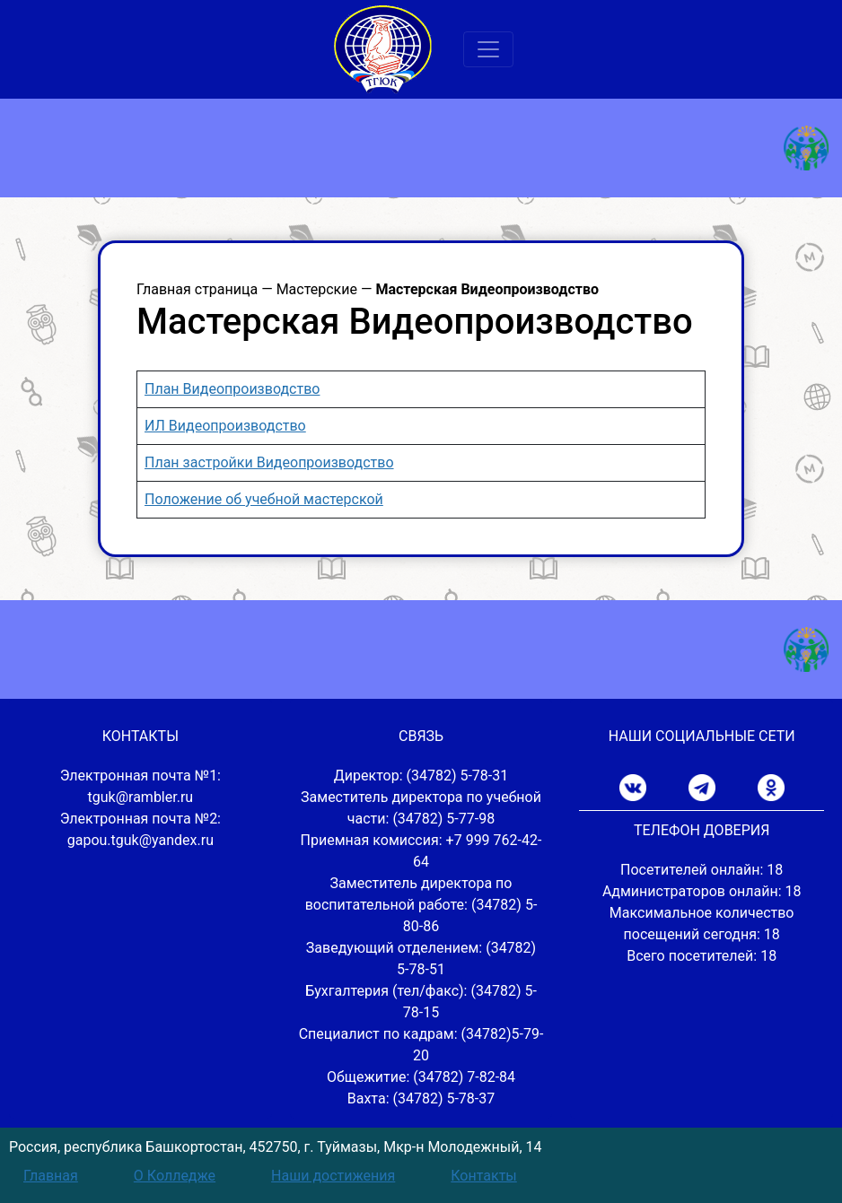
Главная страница (197, 289)
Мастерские (316, 289)
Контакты (483, 1175)
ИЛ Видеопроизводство (225, 425)
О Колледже (174, 1175)
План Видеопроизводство (232, 388)
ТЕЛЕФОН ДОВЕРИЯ (701, 830)
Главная (50, 1175)
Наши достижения (333, 1175)
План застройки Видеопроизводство (269, 462)
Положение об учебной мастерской (264, 499)
